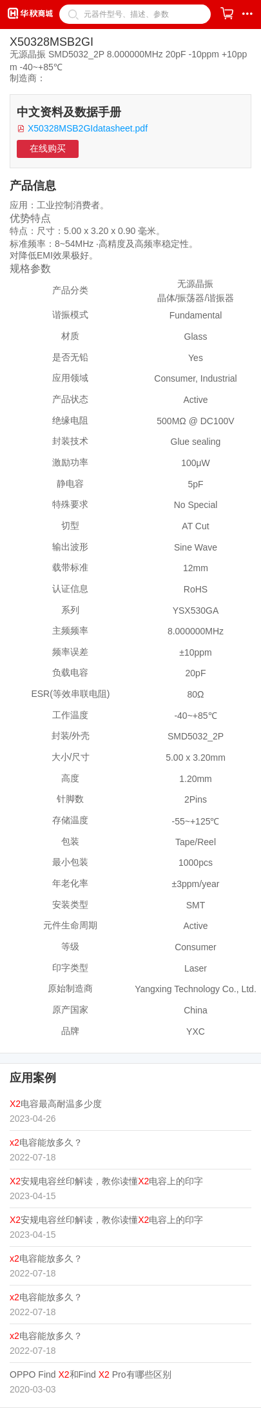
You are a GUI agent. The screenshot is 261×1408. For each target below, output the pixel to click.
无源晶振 (195, 284)
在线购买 (48, 148)
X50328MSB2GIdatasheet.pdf (88, 128)
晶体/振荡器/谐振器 (196, 298)
